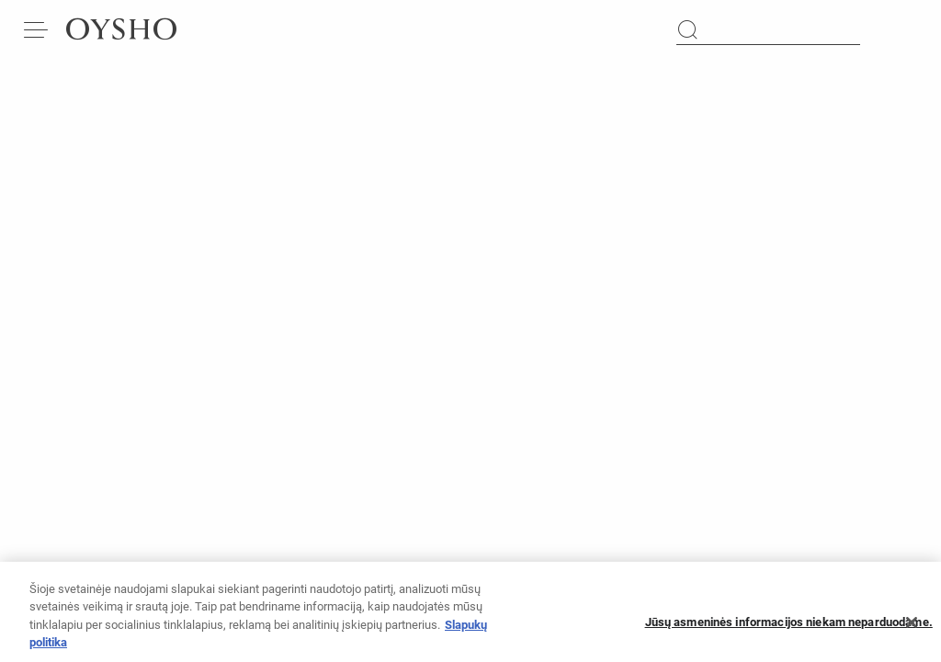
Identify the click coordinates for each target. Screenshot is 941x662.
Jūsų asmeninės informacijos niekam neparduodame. (789, 628)
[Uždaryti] (911, 628)
